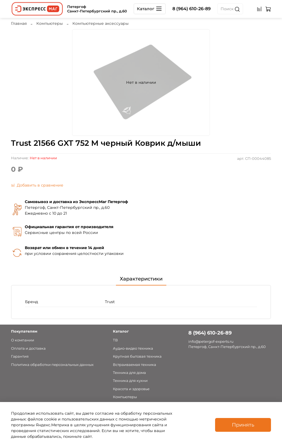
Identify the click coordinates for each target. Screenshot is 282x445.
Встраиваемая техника (134, 365)
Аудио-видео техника (133, 348)
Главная (19, 23)
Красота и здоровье (131, 389)
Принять (243, 425)
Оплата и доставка (28, 348)
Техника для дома (129, 373)
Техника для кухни (130, 381)
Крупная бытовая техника (137, 356)
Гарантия (20, 356)
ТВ (115, 340)
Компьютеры (49, 23)
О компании (22, 340)
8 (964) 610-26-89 (191, 8)
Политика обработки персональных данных (52, 365)
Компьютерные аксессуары (100, 23)
